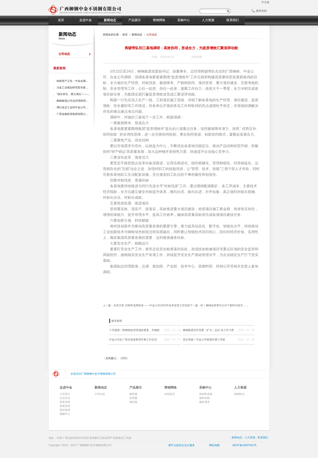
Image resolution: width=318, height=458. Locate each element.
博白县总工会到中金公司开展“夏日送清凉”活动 (84, 107)
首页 (61, 20)
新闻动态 (137, 34)
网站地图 (214, 445)
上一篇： (146, 305)
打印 (124, 358)
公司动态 (151, 34)
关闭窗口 (111, 358)
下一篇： (219, 305)
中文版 (265, 2)
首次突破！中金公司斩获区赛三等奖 (204, 339)
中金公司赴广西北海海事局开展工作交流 (133, 339)
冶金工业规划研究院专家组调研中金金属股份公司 (86, 87)
